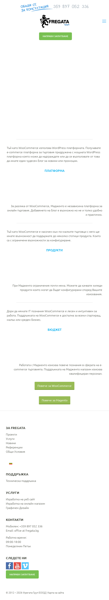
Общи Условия (15, 451)
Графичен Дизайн (17, 508)
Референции (14, 447)
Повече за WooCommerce (54, 385)
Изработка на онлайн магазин (25, 503)
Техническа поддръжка (21, 481)
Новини (11, 443)
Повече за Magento (54, 400)
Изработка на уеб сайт (20, 499)
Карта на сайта (56, 592)
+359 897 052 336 (30, 526)
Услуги (10, 439)
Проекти (11, 434)
